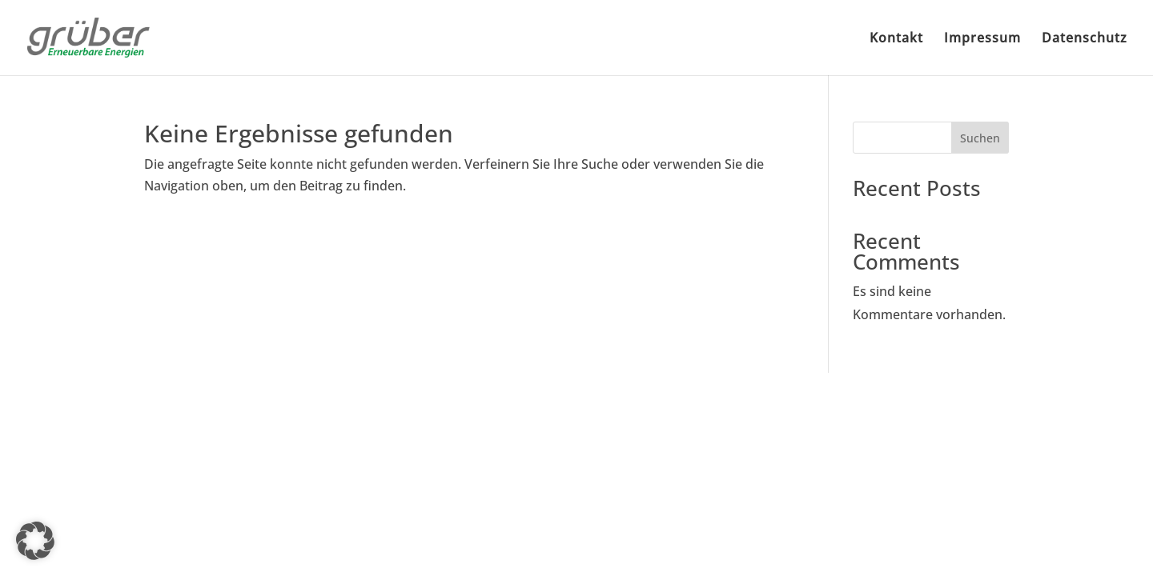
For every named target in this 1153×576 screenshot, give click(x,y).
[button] (35, 541)
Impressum (982, 39)
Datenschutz (1084, 39)
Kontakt (896, 39)
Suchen (980, 138)
